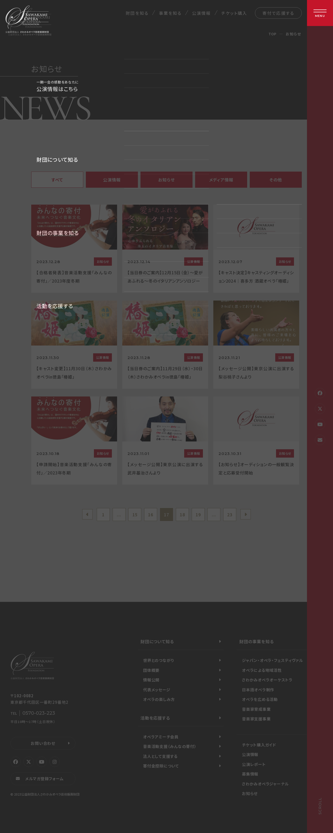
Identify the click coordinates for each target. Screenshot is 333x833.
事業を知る (170, 13)
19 (198, 514)
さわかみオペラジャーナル (265, 783)
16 (150, 514)
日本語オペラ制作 (258, 689)
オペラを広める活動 (260, 699)
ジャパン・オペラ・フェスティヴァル (272, 660)
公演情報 (201, 13)
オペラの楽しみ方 (159, 699)
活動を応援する (155, 718)
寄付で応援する (278, 13)
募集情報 (250, 774)
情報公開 (151, 679)
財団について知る (157, 641)
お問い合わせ (43, 743)
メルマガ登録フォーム (44, 778)
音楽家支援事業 (256, 718)
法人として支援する (160, 756)
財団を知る (137, 13)
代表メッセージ (156, 689)
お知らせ (166, 180)
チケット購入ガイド (259, 744)
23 (229, 514)
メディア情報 (221, 180)
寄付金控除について (161, 766)
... (119, 514)
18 (182, 514)
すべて (57, 180)
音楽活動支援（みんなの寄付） (170, 746)
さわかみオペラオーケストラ (267, 679)
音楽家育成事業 (256, 709)
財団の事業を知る (256, 641)
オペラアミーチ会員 (160, 736)
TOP (272, 33)
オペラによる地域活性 (262, 670)
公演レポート (254, 764)
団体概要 (151, 670)
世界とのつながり (158, 660)
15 (135, 514)
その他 (276, 180)
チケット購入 (234, 13)
